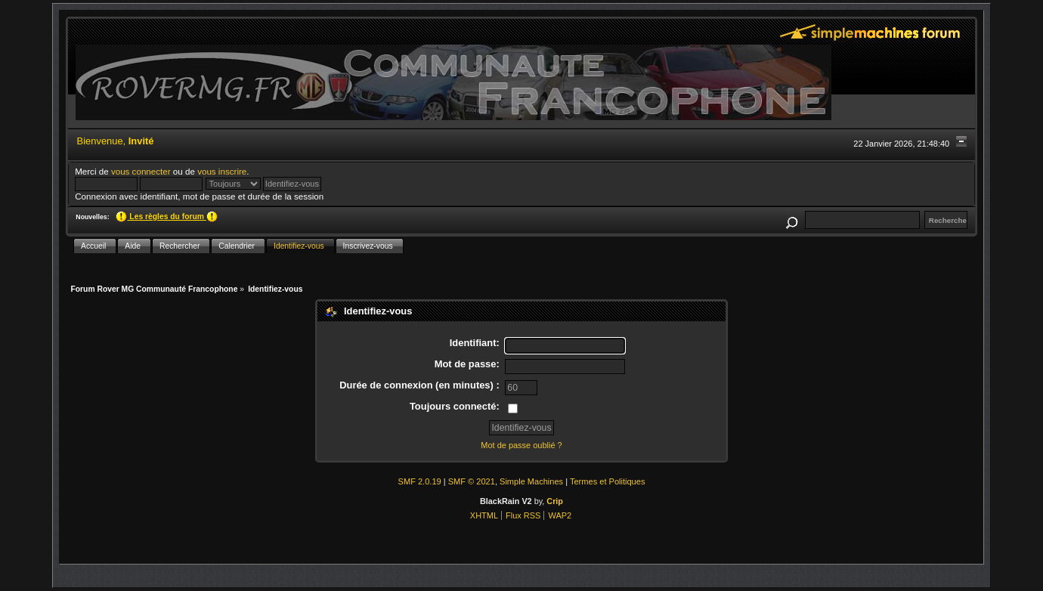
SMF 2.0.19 (419, 481)
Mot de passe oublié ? (521, 445)
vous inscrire (221, 171)
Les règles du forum (166, 216)
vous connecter (141, 171)
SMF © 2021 (471, 481)
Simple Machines (531, 481)
